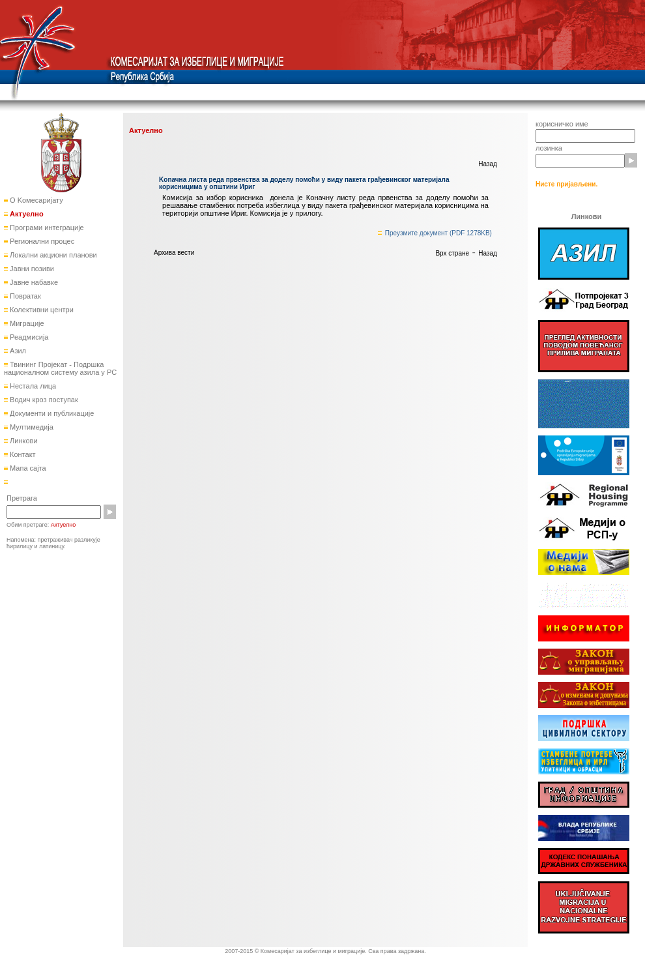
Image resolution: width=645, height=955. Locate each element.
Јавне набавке (33, 282)
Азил (17, 351)
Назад (487, 164)
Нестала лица (32, 386)
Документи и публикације (51, 413)
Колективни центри (41, 310)
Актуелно (26, 214)
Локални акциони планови (52, 255)
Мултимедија (30, 427)
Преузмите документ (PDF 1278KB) (438, 233)
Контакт (22, 454)
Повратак (24, 296)
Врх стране (452, 253)
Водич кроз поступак (43, 400)
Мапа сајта (27, 468)
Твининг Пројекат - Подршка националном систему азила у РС (60, 368)
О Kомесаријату (35, 200)
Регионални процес (41, 241)
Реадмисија (28, 337)
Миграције (26, 323)
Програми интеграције (46, 227)
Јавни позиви (31, 268)
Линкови (23, 441)
